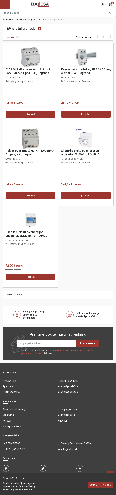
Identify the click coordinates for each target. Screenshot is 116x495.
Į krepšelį (30, 114)
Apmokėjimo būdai (68, 386)
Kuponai (62, 420)
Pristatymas (9, 380)
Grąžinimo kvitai (66, 414)
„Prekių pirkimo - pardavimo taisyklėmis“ (69, 350)
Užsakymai (8, 414)
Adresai (7, 420)
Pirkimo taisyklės (12, 392)
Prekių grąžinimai (67, 409)
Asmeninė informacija (14, 409)
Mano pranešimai (12, 426)
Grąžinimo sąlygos (68, 392)
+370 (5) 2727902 (15, 449)
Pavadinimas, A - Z (86, 37)
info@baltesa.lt (69, 449)
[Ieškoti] (58, 13)
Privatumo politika (68, 380)
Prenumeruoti (88, 343)
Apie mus (8, 386)
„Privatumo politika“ (31, 353)
